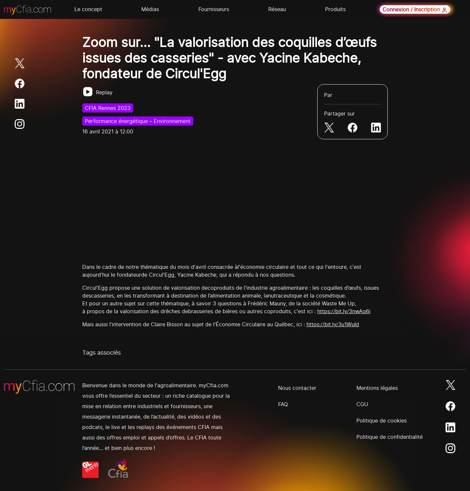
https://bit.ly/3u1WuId (332, 324)
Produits (335, 9)
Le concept (88, 9)
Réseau (277, 9)
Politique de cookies (381, 420)
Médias (150, 9)
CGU (362, 404)
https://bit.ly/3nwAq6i (343, 311)
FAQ (283, 404)
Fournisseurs (213, 9)
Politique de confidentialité (389, 437)
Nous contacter (297, 388)
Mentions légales (377, 388)
